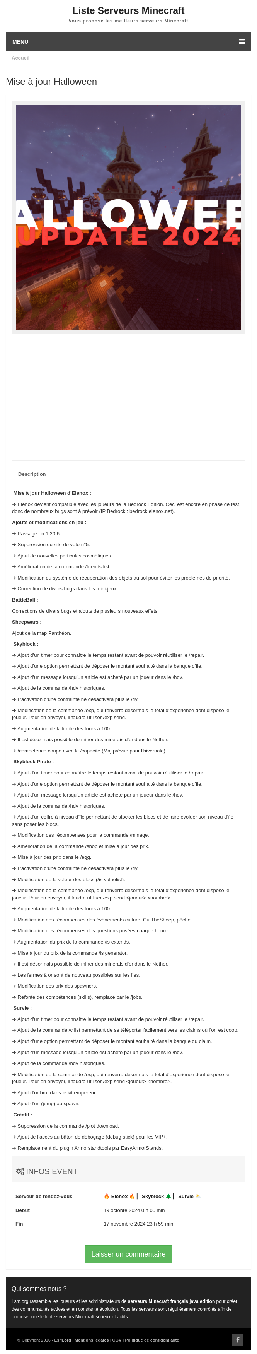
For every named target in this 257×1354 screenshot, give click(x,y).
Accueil (20, 58)
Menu (128, 42)
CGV (117, 1340)
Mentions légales (92, 1340)
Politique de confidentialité (152, 1340)
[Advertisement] (128, 400)
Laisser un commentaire (128, 1254)
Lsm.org (62, 1340)
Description (32, 474)
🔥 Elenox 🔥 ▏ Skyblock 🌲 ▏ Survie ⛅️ (152, 1196)
